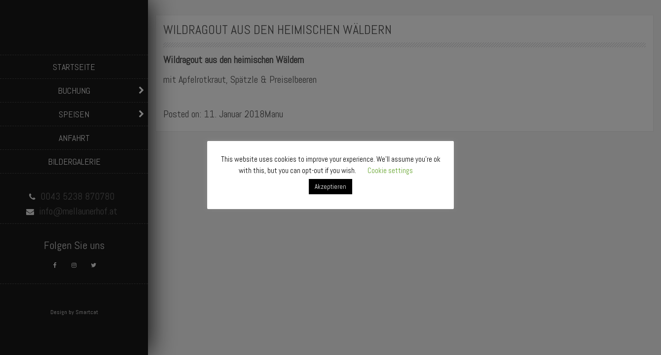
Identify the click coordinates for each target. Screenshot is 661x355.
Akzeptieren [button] (330, 186)
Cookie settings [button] (390, 170)
